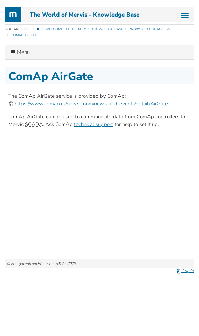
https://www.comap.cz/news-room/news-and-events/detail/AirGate (91, 103)
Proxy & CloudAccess (149, 29)
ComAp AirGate (24, 35)
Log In (185, 270)
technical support (93, 124)
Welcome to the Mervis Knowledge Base (84, 29)
